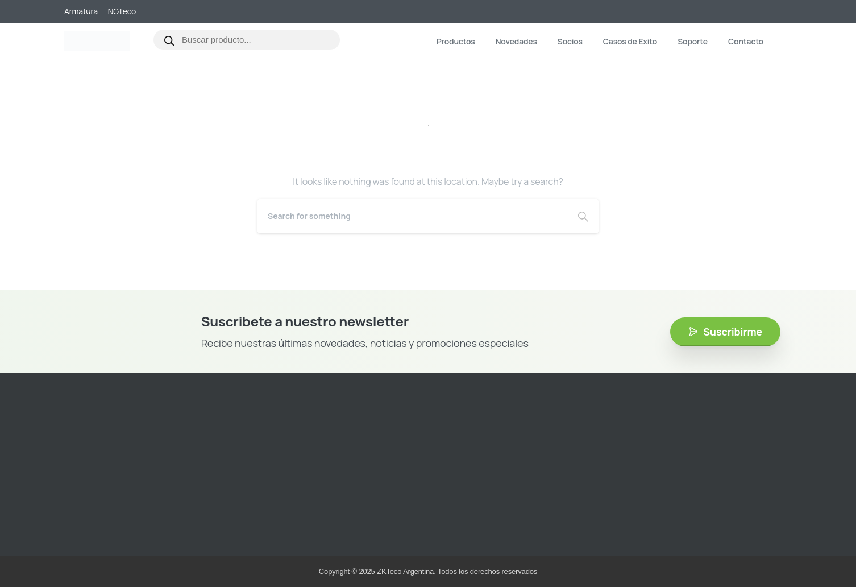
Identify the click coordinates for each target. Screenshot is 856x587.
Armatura (81, 11)
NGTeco (122, 11)
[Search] (412, 216)
